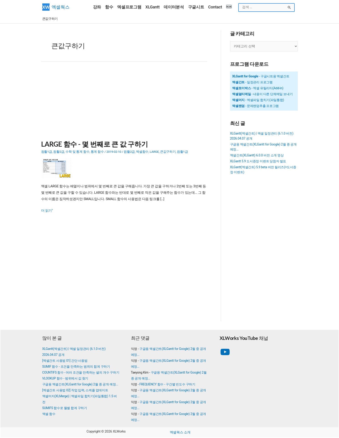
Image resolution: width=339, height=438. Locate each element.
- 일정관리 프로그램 (252, 82)
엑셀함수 (142, 151)
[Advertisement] (124, 103)
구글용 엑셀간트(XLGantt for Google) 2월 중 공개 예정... (80, 384)
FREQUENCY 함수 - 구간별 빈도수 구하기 (167, 384)
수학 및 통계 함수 (77, 151)
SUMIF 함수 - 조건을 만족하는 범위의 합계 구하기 (76, 366)
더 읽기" (47, 210)
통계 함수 (97, 151)
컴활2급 (58, 151)
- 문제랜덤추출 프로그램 (255, 105)
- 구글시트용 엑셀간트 (260, 76)
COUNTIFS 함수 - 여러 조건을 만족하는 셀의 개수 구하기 (80, 372)
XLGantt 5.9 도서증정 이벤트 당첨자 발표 (258, 161)
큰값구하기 (168, 151)
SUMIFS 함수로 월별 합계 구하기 (64, 408)
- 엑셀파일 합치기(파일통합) (258, 100)
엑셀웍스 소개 (180, 432)
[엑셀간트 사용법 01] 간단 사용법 (65, 360)
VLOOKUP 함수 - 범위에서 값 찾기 (65, 378)
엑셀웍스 (61, 7)
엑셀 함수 (48, 414)
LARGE (154, 151)
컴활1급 (46, 151)
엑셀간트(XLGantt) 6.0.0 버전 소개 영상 (257, 155)
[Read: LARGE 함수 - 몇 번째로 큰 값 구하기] (58, 168)
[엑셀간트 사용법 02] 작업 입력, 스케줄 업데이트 (75, 390)
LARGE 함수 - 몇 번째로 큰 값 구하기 (94, 144)
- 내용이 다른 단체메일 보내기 (262, 94)
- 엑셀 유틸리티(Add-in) (257, 88)
